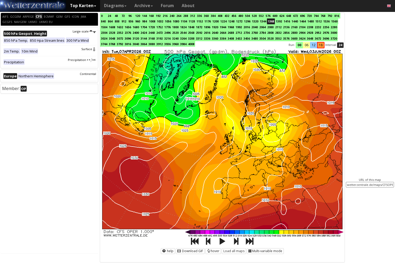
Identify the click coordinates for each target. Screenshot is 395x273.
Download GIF (190, 251)
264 (178, 16)
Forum (167, 5)
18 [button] (321, 45)
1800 (175, 27)
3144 (143, 38)
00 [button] (299, 45)
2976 (326, 33)
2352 (120, 33)
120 (137, 16)
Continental (88, 74)
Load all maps (233, 251)
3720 (334, 38)
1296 (247, 21)
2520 (175, 33)
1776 (167, 27)
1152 (199, 21)
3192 (159, 38)
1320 (255, 21)
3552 (278, 38)
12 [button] (314, 45)
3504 (262, 38)
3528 (270, 38)
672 (295, 16)
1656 (128, 27)
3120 (136, 38)
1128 (192, 21)
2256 (326, 27)
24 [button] (340, 45)
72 (123, 16)
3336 (207, 38)
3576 (286, 38)
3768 (112, 44)
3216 (167, 38)
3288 (191, 38)
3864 (143, 44)
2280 (334, 27)
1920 (215, 27)
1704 (143, 27)
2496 (167, 33)
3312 (199, 38)
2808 (270, 33)
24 (109, 16)
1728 (151, 27)
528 (254, 16)
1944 (223, 27)
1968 (231, 27)
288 (185, 16)
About (188, 5)
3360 (215, 38)
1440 (294, 21)
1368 (271, 21)
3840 (136, 44)
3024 (104, 38)
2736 (246, 33)
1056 (168, 21)
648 (288, 16)
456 (233, 16)
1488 (310, 21)
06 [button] (306, 45)
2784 (262, 33)
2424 (143, 33)
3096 (128, 38)
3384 (223, 38)
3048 (112, 38)
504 (247, 16)
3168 (151, 38)
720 (309, 16)
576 (268, 16)
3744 (104, 44)
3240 (175, 38)
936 (130, 21)
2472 (159, 33)
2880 (294, 33)
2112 (278, 27)
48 (116, 16)
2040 (254, 27)
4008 (191, 44)
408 (220, 16)
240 (172, 16)
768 (323, 16)
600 (274, 16)
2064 (262, 27)
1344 (263, 21)
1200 (215, 21)
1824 (183, 27)
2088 (270, 27)
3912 (159, 44)
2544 (183, 33)
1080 (176, 21)
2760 (254, 33)
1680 (136, 27)
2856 (286, 33)
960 (137, 21)
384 (213, 16)
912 (123, 21)
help (167, 251)
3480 (254, 38)
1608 (112, 27)
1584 (104, 27)
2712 (239, 33)
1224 (223, 21)
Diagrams (115, 5)
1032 (160, 21)
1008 (152, 21)
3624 (302, 38)
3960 (175, 44)
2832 (278, 33)
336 (199, 16)
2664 (223, 33)
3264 (183, 38)
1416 (287, 21)
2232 (318, 27)
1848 (191, 27)
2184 (302, 27)
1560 (334, 21)
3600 (294, 38)
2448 (151, 33)
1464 (302, 21)
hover (213, 251)
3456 (246, 38)
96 (129, 16)
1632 (120, 27)
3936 (167, 44)
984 (144, 21)
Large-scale (84, 31)
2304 (104, 33)
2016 (246, 27)
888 (117, 21)
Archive (143, 5)
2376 (128, 33)
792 (329, 16)
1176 (207, 21)
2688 (231, 33)
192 (158, 16)
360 (206, 16)
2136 (286, 27)
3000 (334, 33)
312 (192, 16)
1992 (239, 27)
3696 (326, 38)
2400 (136, 33)
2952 (318, 33)
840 (103, 21)
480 (240, 16)
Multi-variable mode (265, 251)
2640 (215, 33)
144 (144, 16)
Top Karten (83, 5)
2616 (207, 33)
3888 (151, 44)
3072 (120, 38)
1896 (207, 27)
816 (336, 16)
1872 (199, 27)
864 (110, 21)
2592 (199, 33)
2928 (310, 33)
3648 (310, 38)
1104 (184, 21)
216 (165, 16)
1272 (239, 21)
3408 (231, 38)
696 (302, 16)
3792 (120, 44)
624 (281, 16)
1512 (318, 21)
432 (226, 16)
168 (151, 16)
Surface (88, 49)
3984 (183, 44)
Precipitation (82, 60)
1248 (231, 21)
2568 (191, 33)
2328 (112, 33)
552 (261, 16)
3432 (239, 38)
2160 (294, 27)
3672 (318, 38)
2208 (310, 27)
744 (316, 16)
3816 (128, 44)
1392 (279, 21)
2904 (302, 33)
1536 (326, 21)
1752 (159, 27)
